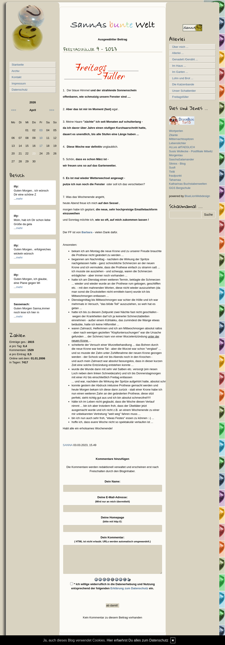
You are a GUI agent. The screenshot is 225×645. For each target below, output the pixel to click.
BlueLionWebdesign (197, 196)
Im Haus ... (178, 65)
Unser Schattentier (183, 90)
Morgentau (176, 155)
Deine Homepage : (112, 519)
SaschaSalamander (181, 159)
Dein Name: (113, 481)
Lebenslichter (177, 143)
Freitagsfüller (180, 97)
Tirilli (172, 171)
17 (40, 145)
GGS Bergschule (180, 188)
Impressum (18, 83)
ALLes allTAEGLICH (182, 147)
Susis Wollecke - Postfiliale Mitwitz (191, 151)
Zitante (173, 135)
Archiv (15, 71)
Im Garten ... (179, 71)
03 (40, 130)
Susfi (172, 167)
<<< (13, 110)
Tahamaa (175, 179)
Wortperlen (176, 131)
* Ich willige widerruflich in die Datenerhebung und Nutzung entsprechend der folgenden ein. (112, 586)
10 (40, 138)
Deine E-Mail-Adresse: (112, 499)
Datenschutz (19, 89)
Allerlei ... (177, 53)
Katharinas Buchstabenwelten (188, 183)
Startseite (17, 64)
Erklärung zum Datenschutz (129, 588)
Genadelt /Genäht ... (184, 59)
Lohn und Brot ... (182, 78)
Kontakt (16, 77)
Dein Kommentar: (112, 539)
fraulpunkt (175, 175)
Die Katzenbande (182, 84)
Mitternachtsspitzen (181, 139)
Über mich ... (179, 46)
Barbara (87, 232)
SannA (68, 445)
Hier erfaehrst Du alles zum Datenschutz (137, 640)
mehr (19, 198)
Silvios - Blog (177, 163)
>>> (51, 110)
